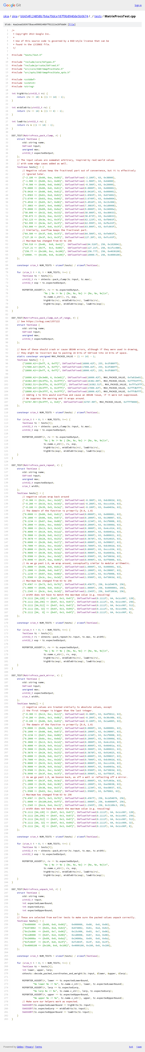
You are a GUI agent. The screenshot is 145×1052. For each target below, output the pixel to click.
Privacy (29, 1046)
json (139, 1046)
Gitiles (20, 1046)
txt (131, 1046)
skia (6, 16)
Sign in (138, 5)
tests (98, 16)
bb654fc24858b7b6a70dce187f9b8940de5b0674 (54, 16)
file (71, 24)
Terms (38, 1046)
